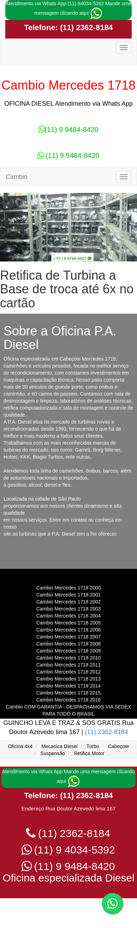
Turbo (92, 746)
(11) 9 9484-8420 (68, 129)
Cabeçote (118, 746)
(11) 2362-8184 (85, 27)
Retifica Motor (89, 753)
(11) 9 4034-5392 (68, 850)
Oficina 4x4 (20, 746)
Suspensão (52, 753)
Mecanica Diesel (59, 746)
